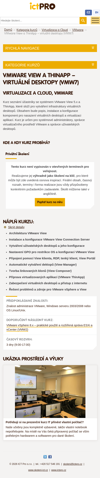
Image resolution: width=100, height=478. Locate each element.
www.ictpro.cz (58, 470)
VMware (77, 30)
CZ (88, 12)
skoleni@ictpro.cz (72, 464)
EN (96, 12)
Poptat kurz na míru (50, 202)
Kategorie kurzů (27, 30)
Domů (8, 30)
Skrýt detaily (16, 227)
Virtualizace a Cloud (55, 30)
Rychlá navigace (22, 48)
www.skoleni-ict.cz (38, 470)
